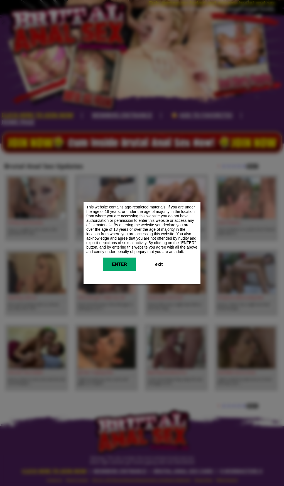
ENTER (119, 264)
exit (159, 264)
